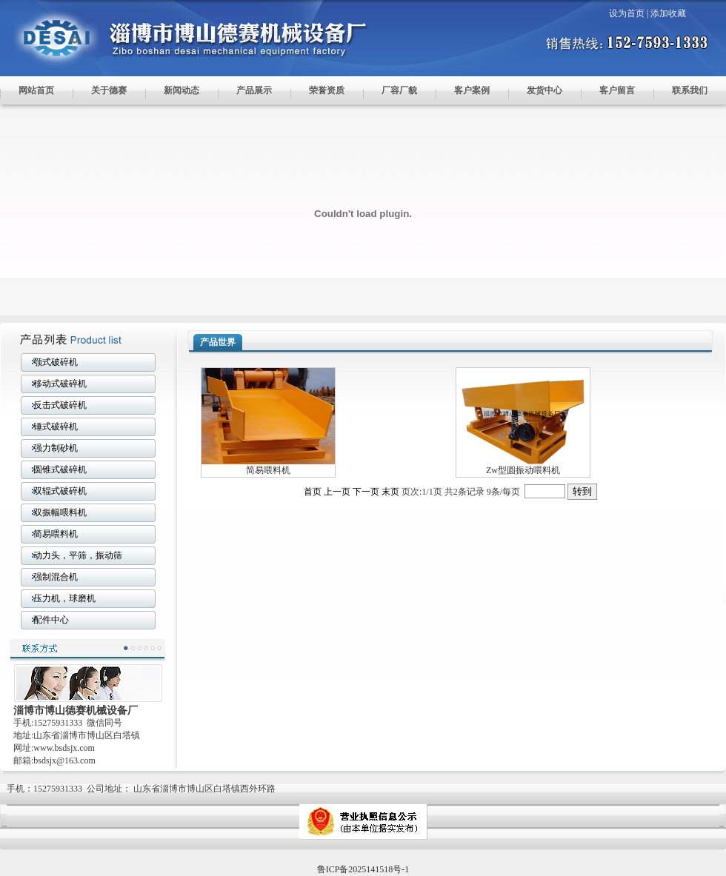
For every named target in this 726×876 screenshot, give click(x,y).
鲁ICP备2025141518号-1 (363, 869)
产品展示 (254, 90)
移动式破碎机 (60, 383)
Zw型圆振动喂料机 (523, 470)
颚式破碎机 (55, 362)
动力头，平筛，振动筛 (77, 555)
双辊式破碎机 (60, 491)
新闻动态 (181, 90)
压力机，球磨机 (64, 598)
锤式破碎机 (55, 426)
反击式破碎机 (60, 405)
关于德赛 (109, 90)
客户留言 (617, 90)
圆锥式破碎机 (60, 469)
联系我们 (689, 90)
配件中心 (51, 620)
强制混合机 (55, 577)
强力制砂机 (55, 448)
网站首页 (36, 90)
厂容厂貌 (399, 90)
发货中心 (544, 90)
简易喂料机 (55, 534)
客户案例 (472, 90)
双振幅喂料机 (60, 512)
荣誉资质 (326, 90)
